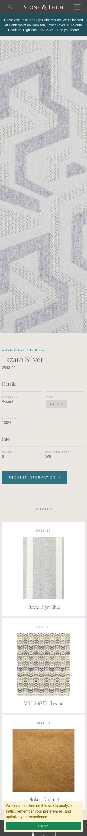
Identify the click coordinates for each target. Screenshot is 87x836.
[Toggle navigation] (77, 7)
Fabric (37, 349)
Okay (43, 826)
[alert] (43, 25)
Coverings (13, 349)
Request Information (35, 477)
